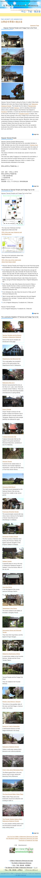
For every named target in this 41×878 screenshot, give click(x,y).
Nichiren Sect (34, 145)
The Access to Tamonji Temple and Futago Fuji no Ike (17, 190)
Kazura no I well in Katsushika (10, 726)
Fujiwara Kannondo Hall (9, 436)
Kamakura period (24, 113)
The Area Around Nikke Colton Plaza (12, 794)
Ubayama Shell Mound (8, 487)
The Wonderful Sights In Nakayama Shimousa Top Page (22, 838)
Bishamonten (32, 106)
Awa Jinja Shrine (7, 587)
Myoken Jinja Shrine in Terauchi (11, 701)
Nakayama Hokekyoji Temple (10, 747)
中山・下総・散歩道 (20, 5)
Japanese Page (34, 25)
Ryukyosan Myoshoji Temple (10, 511)
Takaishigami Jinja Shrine (9, 608)
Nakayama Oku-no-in (8, 382)
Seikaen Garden (7, 561)
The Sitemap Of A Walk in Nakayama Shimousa (18, 867)
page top (36, 134)
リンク (35, 867)
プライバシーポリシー (31, 870)
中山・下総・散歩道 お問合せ (14, 870)
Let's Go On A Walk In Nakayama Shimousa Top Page (22, 836)
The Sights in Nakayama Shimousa (21, 863)
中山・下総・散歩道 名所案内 (21, 865)
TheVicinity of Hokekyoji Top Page (28, 840)
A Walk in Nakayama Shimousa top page (21, 860)
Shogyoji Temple (7, 461)
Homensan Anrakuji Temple (10, 536)
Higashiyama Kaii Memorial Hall (11, 359)
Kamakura (4, 111)
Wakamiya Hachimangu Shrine (11, 654)
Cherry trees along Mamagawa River (12, 770)
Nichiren (16, 108)
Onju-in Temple (6, 409)
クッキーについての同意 (16, 10)
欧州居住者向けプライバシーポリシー (31, 10)
